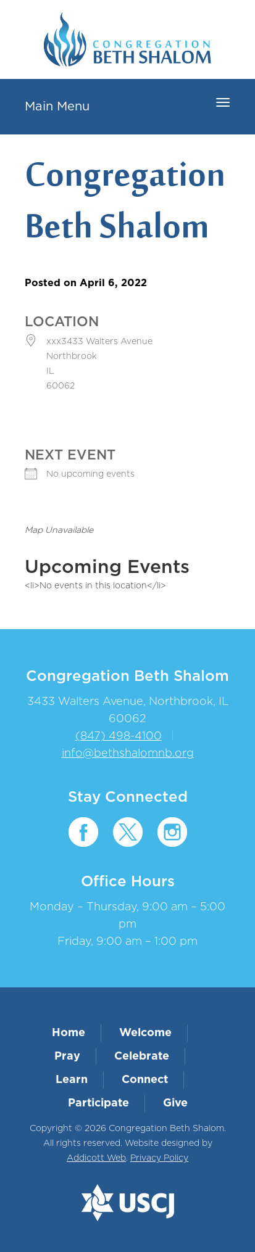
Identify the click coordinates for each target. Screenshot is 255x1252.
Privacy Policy (159, 1158)
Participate (98, 1103)
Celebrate (141, 1056)
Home (68, 1033)
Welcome (145, 1033)
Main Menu (57, 107)
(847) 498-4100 (118, 736)
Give (175, 1103)
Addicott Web (96, 1158)
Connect (145, 1079)
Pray (67, 1056)
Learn (72, 1079)
